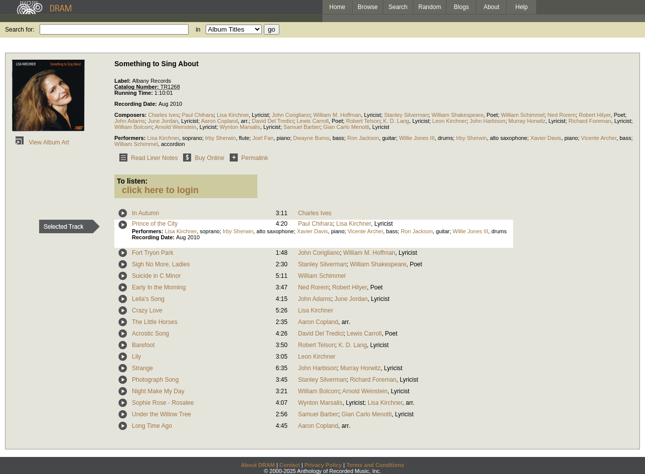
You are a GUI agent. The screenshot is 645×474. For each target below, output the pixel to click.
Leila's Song (148, 298)
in (198, 29)
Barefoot (143, 345)
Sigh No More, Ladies (161, 264)
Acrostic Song (150, 333)
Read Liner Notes (147, 158)
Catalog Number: (137, 87)
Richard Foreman (590, 121)
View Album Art (40, 142)
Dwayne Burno (311, 138)
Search (398, 7)
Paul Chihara (198, 115)
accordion (173, 144)
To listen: (132, 181)
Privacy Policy (323, 465)
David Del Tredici (272, 121)
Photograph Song (155, 379)
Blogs (461, 7)
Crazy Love (147, 310)
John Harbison (487, 121)
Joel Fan (262, 138)
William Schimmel (523, 115)
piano (283, 138)
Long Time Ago (152, 425)
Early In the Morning (159, 287)
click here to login (160, 190)
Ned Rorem (562, 115)
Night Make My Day (158, 391)
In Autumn (145, 213)
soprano (192, 138)
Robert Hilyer (595, 115)
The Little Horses (155, 322)
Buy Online (202, 158)
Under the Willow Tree (161, 414)
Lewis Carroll (313, 121)
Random (429, 7)
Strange (142, 368)
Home (337, 7)
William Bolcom (133, 127)
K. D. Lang (396, 121)
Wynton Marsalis (240, 127)
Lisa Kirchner (233, 115)
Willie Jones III (417, 138)
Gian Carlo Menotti (347, 127)
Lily (136, 356)
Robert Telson (363, 121)
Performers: (130, 138)
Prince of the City (155, 223)
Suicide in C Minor (156, 275)
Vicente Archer (598, 138)
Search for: (20, 29)
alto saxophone (509, 138)
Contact (289, 465)
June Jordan (163, 121)
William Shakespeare (457, 115)
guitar (389, 138)
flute (244, 138)
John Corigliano (291, 115)
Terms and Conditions (375, 465)
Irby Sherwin (220, 138)
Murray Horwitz (527, 121)
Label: (123, 81)
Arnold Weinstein (176, 127)
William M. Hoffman (337, 115)
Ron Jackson (363, 138)
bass (338, 138)
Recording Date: (136, 104)
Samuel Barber (301, 127)
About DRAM (258, 465)
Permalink (247, 158)
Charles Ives (163, 115)
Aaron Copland (219, 121)
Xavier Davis (545, 138)
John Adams (129, 121)
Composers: (131, 115)
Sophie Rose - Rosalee (163, 402)
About (491, 7)
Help (522, 7)
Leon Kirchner (449, 121)
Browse (368, 7)
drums (445, 138)
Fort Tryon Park (153, 252)
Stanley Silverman (406, 115)
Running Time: (134, 93)
